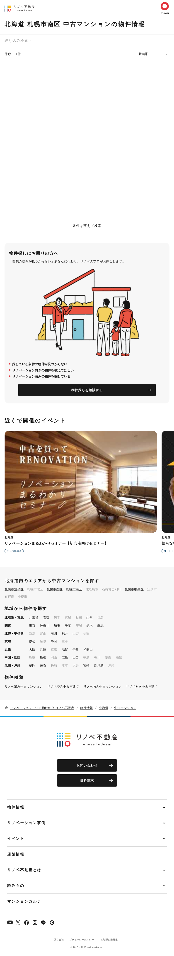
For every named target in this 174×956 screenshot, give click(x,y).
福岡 (32, 665)
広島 (65, 657)
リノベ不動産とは (24, 870)
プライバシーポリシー (81, 939)
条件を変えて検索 (86, 226)
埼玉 (57, 625)
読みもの (15, 886)
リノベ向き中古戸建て (142, 686)
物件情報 (86, 708)
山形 (89, 617)
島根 (43, 657)
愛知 (32, 641)
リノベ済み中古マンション (24, 686)
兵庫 (43, 649)
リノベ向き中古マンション (102, 686)
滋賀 (65, 649)
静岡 (54, 641)
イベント (15, 838)
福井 (65, 633)
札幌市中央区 (134, 589)
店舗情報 (15, 854)
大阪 (32, 649)
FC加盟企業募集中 (109, 939)
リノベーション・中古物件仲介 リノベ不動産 (42, 708)
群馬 (100, 625)
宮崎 (86, 665)
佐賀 (43, 665)
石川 (54, 633)
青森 (46, 617)
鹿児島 (99, 665)
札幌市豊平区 (14, 589)
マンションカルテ (24, 901)
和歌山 (88, 649)
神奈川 (44, 625)
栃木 (89, 625)
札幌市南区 (74, 589)
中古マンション (125, 708)
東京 (32, 625)
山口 (75, 657)
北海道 (34, 617)
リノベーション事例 (26, 823)
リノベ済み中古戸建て (63, 686)
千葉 (68, 625)
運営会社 (59, 939)
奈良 (75, 649)
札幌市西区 (55, 589)
